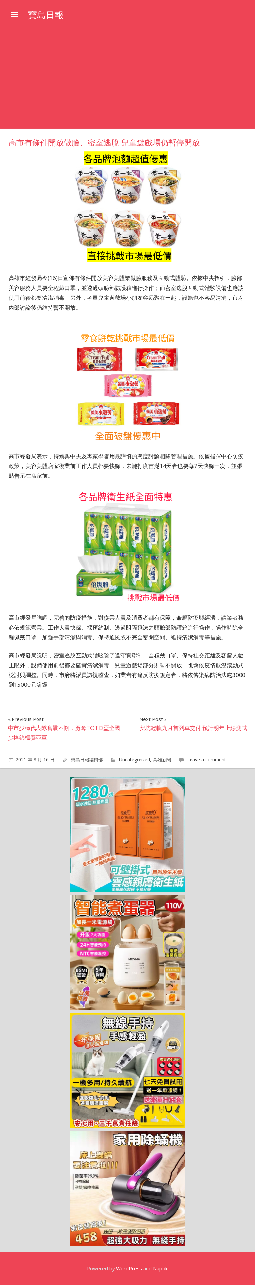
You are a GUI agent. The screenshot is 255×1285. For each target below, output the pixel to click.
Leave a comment (206, 760)
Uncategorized (134, 760)
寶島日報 (46, 14)
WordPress (129, 1268)
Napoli (160, 1268)
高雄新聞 (162, 760)
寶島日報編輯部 (87, 760)
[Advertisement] (127, 79)
